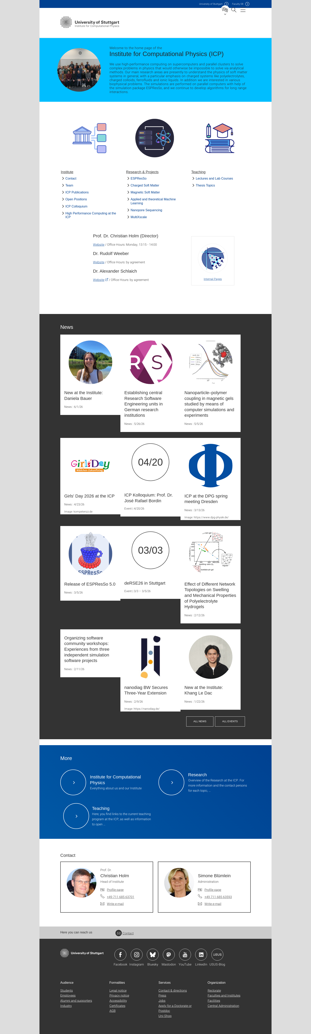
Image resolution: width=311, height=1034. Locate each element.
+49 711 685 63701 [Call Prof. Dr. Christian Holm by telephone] (120, 897)
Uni (211, 3)
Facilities (214, 1000)
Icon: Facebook (120, 955)
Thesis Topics (205, 185)
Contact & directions (172, 990)
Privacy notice (119, 995)
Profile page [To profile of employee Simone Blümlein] (212, 890)
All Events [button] (230, 721)
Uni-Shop (165, 1016)
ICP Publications (77, 192)
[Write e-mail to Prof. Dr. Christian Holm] (112, 903)
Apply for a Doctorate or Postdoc (175, 1008)
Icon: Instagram (137, 955)
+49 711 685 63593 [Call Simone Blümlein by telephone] (218, 897)
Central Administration (223, 1006)
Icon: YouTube (185, 955)
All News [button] (199, 721)
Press (162, 995)
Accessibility (118, 1000)
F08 (237, 3)
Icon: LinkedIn (201, 955)
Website (98, 244)
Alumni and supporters (76, 1000)
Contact (70, 178)
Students (66, 990)
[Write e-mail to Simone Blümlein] (209, 903)
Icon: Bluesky (153, 955)
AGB (112, 1010)
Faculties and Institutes (224, 995)
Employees (68, 995)
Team (69, 185)
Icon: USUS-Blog (217, 955)
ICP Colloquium (76, 206)
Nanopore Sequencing (146, 210)
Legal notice (118, 990)
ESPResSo (139, 178)
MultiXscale (139, 217)
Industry (66, 1006)
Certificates (117, 1006)
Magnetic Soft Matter (145, 192)
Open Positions (76, 199)
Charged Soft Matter (145, 185)
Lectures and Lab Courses (214, 178)
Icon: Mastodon (169, 955)
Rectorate (214, 990)
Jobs (161, 1000)
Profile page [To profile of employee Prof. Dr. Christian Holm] (115, 890)
